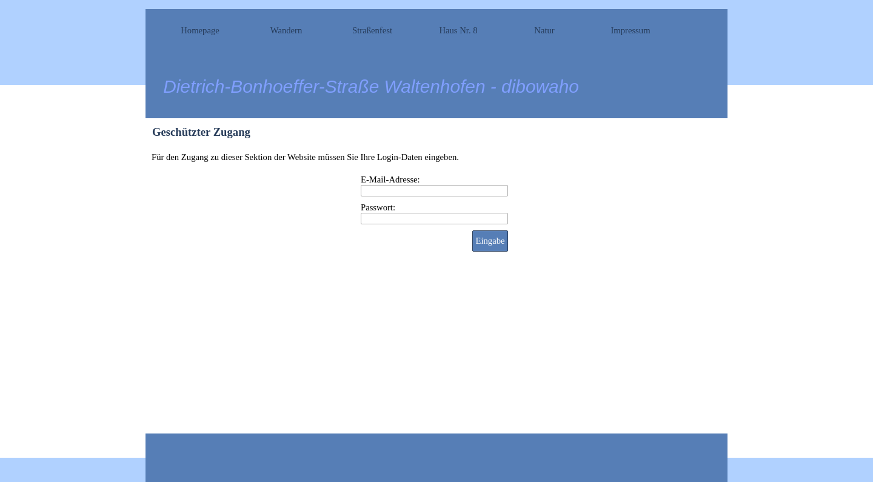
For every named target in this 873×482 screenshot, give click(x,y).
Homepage (200, 30)
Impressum (630, 30)
